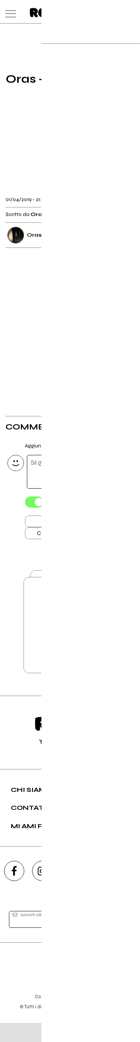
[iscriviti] (120, 938)
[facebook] (14, 890)
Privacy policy (91, 1015)
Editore (70, 983)
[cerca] (116, 12)
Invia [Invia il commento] (62, 523)
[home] (53, 11)
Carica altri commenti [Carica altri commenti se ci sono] (70, 537)
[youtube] (70, 890)
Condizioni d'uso (53, 1015)
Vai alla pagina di (70, 640)
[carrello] (102, 12)
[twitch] (98, 890)
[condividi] (127, 197)
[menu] (9, 12)
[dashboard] (131, 12)
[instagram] (42, 890)
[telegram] (126, 890)
